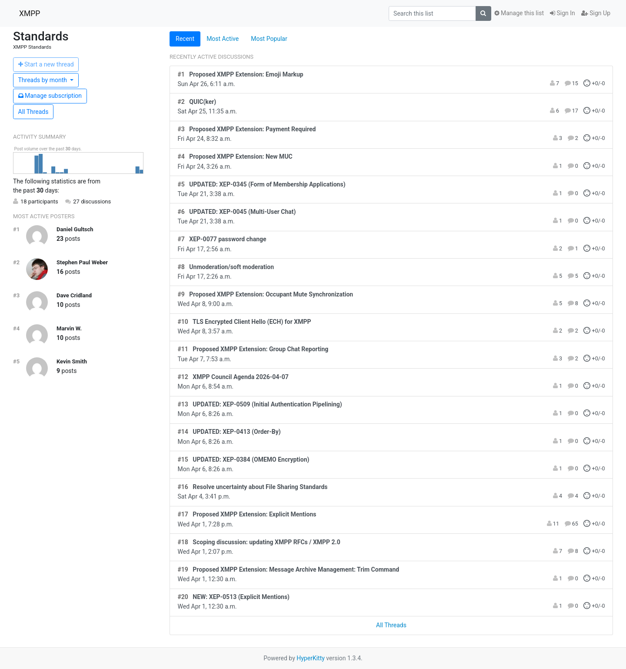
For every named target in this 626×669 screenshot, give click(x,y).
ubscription (50, 95)
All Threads (33, 111)
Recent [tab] (185, 38)
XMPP (29, 13)
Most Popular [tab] (269, 38)
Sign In (562, 13)
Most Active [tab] (222, 38)
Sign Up (595, 13)
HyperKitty (310, 658)
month (43, 80)
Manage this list (519, 13)
